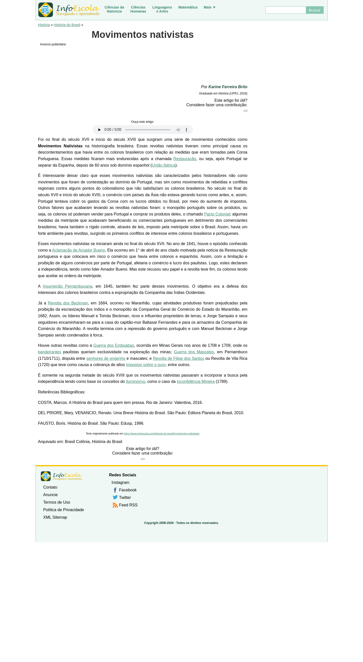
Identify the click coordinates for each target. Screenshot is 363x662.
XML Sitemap (55, 517)
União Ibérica (163, 165)
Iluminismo (135, 381)
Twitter (125, 497)
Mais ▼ (210, 7)
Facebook (128, 490)
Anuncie (50, 495)
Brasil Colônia (77, 441)
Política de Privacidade (63, 510)
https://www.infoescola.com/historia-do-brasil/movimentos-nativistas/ (161, 433)
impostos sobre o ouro (146, 365)
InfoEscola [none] (61, 476)
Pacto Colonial (217, 214)
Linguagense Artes (162, 9)
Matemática (187, 7)
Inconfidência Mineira (196, 381)
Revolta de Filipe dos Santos (178, 358)
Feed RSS (128, 505)
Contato (50, 487)
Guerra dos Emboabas (113, 345)
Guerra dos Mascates (194, 352)
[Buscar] (285, 10)
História (44, 25)
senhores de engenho (106, 358)
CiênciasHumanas (138, 9)
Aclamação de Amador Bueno (78, 250)
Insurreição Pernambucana (67, 286)
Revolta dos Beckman (68, 303)
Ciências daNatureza (114, 9)
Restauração (184, 159)
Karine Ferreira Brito (228, 87)
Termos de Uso (56, 502)
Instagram (120, 482)
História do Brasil (67, 25)
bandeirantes (49, 352)
